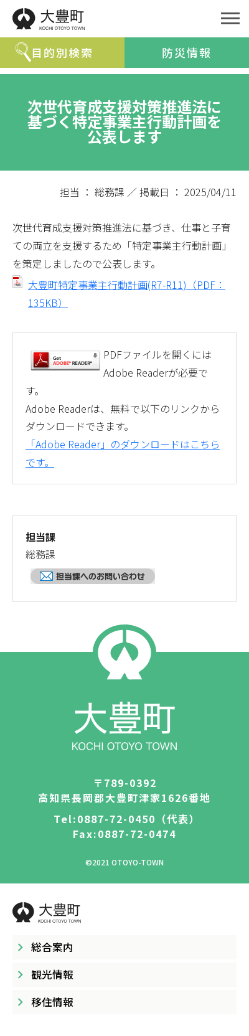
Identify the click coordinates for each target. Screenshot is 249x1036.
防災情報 (187, 52)
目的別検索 (62, 52)
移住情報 (52, 1001)
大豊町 (106, 18)
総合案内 (52, 946)
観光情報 (52, 974)
